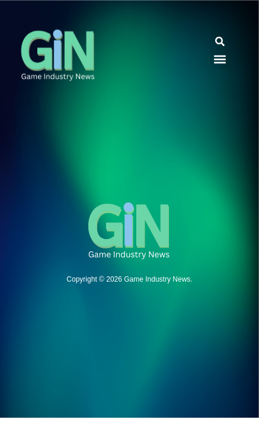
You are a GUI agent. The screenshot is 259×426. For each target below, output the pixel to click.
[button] (220, 42)
